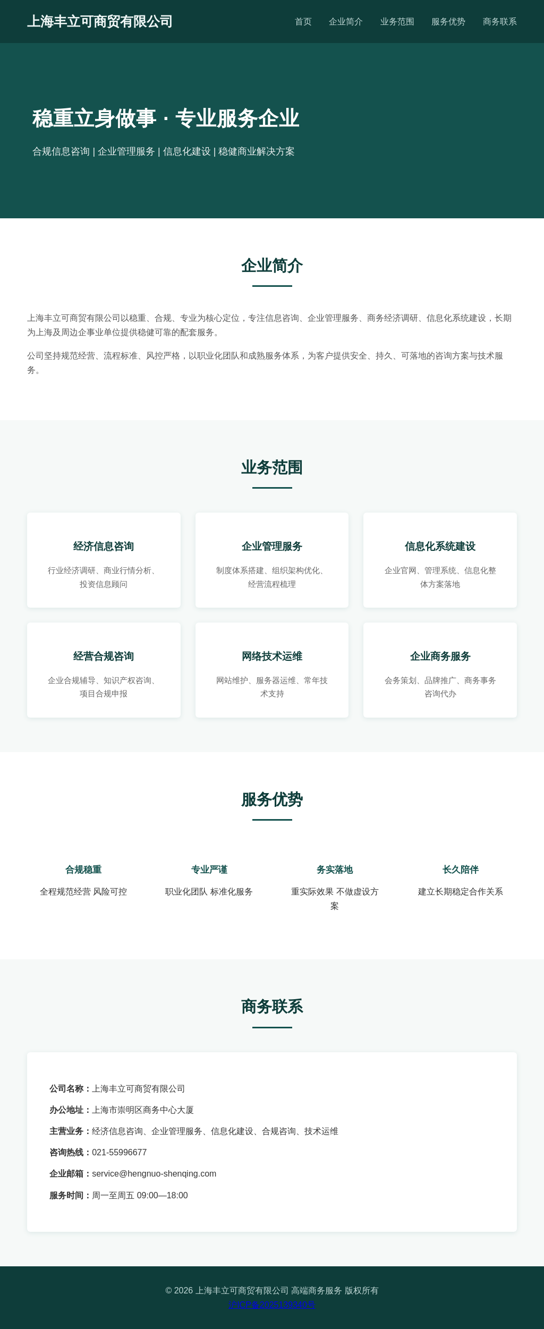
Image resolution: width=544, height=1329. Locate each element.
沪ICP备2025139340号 (272, 1304)
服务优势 (448, 21)
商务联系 (500, 21)
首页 (303, 21)
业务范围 (397, 21)
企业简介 (346, 21)
